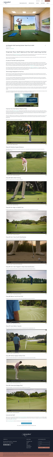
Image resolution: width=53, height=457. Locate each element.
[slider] (26, 173)
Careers (27, 442)
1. (12, 144)
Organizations (28, 445)
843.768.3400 (15, 441)
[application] (26, 132)
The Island (12, 48)
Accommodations (28, 446)
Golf (10, 48)
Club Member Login (29, 441)
